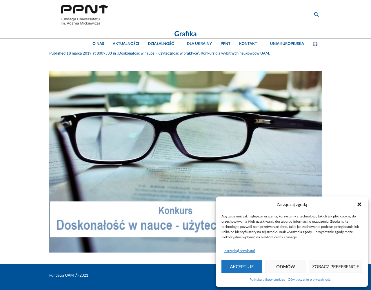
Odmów (285, 266)
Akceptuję (242, 266)
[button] (359, 204)
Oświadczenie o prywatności (309, 279)
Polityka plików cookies (267, 279)
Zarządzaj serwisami (239, 250)
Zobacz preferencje (335, 266)
